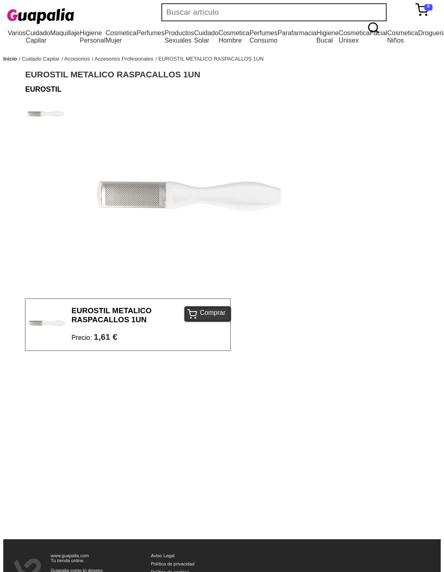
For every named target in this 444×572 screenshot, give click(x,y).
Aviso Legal (162, 555)
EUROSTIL (43, 89)
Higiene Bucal (328, 36)
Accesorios (77, 59)
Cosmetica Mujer (121, 36)
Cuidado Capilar (38, 36)
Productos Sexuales (179, 36)
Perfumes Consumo (263, 36)
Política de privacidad (172, 563)
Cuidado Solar (206, 36)
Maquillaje (64, 32)
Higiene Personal (93, 36)
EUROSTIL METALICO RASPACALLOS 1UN (211, 59)
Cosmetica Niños (402, 36)
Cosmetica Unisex (354, 36)
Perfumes (150, 32)
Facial (378, 32)
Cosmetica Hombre (233, 36)
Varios (17, 32)
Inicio (10, 59)
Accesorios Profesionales (124, 59)
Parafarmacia (296, 32)
